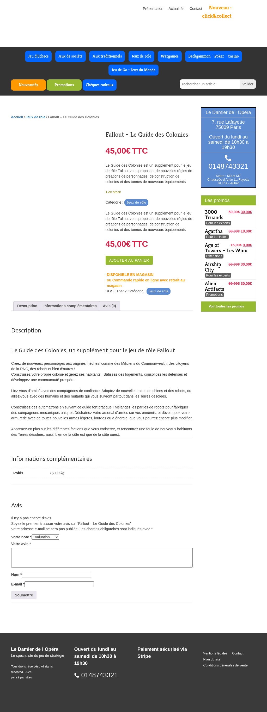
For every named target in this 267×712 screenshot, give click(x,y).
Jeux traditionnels (107, 56)
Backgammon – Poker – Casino (213, 56)
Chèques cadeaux (99, 84)
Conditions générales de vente (225, 665)
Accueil (17, 117)
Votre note (21, 537)
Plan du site (212, 659)
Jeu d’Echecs (38, 56)
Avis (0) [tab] (109, 306)
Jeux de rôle (141, 56)
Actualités (176, 9)
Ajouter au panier (129, 260)
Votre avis (21, 544)
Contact (196, 9)
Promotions (64, 84)
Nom (16, 574)
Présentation (153, 9)
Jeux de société (70, 56)
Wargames (170, 56)
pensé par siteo (21, 677)
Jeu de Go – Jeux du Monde (133, 69)
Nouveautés (28, 84)
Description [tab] (27, 306)
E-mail (18, 584)
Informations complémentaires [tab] (70, 306)
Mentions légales (215, 653)
